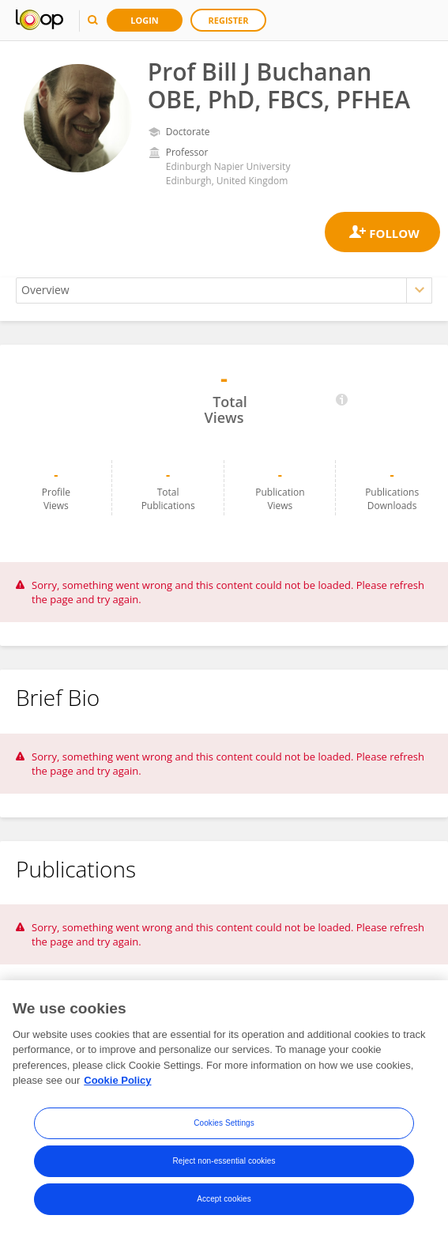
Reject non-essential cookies (223, 1161)
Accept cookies (224, 1198)
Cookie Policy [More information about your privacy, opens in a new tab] (117, 1081)
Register (229, 20)
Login (144, 20)
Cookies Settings (224, 1123)
